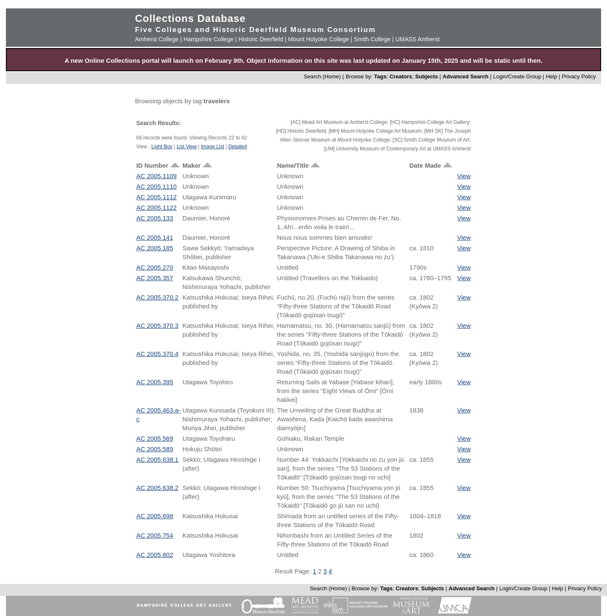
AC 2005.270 (154, 267)
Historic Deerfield (260, 39)
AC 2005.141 (154, 237)
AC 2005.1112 (156, 197)
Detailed (237, 147)
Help (551, 76)
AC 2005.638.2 (157, 487)
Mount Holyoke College (318, 39)
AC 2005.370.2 (157, 297)
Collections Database (190, 18)
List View (186, 147)
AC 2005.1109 (156, 175)
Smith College (372, 39)
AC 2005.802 (154, 554)
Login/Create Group (518, 76)
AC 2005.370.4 (157, 353)
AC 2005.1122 (156, 207)
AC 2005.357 (154, 277)
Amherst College (157, 39)
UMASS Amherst (418, 39)
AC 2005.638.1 (157, 459)
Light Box (161, 147)
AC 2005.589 (154, 449)
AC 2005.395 (154, 382)
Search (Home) (322, 76)
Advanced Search (466, 76)
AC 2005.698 (154, 516)
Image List (212, 147)
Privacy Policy (579, 76)
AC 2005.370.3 (157, 325)
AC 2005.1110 (156, 186)
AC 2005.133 (154, 218)
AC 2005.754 (154, 535)
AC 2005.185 (154, 248)
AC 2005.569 (154, 438)
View (464, 175)
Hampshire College (208, 39)
